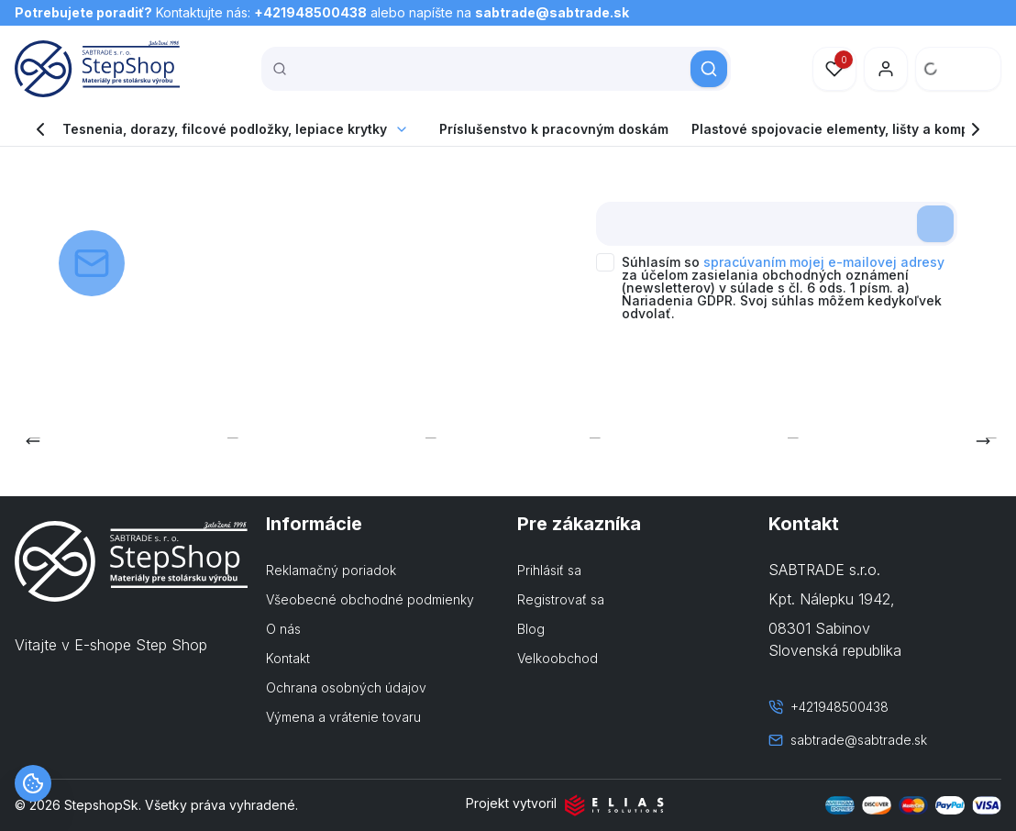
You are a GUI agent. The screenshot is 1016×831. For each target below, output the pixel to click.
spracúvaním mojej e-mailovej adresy (823, 262)
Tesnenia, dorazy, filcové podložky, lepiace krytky (224, 129)
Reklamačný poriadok (331, 570)
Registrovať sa (560, 599)
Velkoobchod (557, 658)
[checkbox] (605, 262)
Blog (531, 629)
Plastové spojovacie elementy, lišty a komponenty (852, 129)
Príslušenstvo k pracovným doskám (553, 129)
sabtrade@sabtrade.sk (552, 12)
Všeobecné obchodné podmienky (370, 599)
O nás (283, 629)
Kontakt (288, 658)
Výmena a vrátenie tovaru (343, 717)
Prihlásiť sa (549, 570)
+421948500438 (310, 12)
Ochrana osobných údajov (346, 687)
